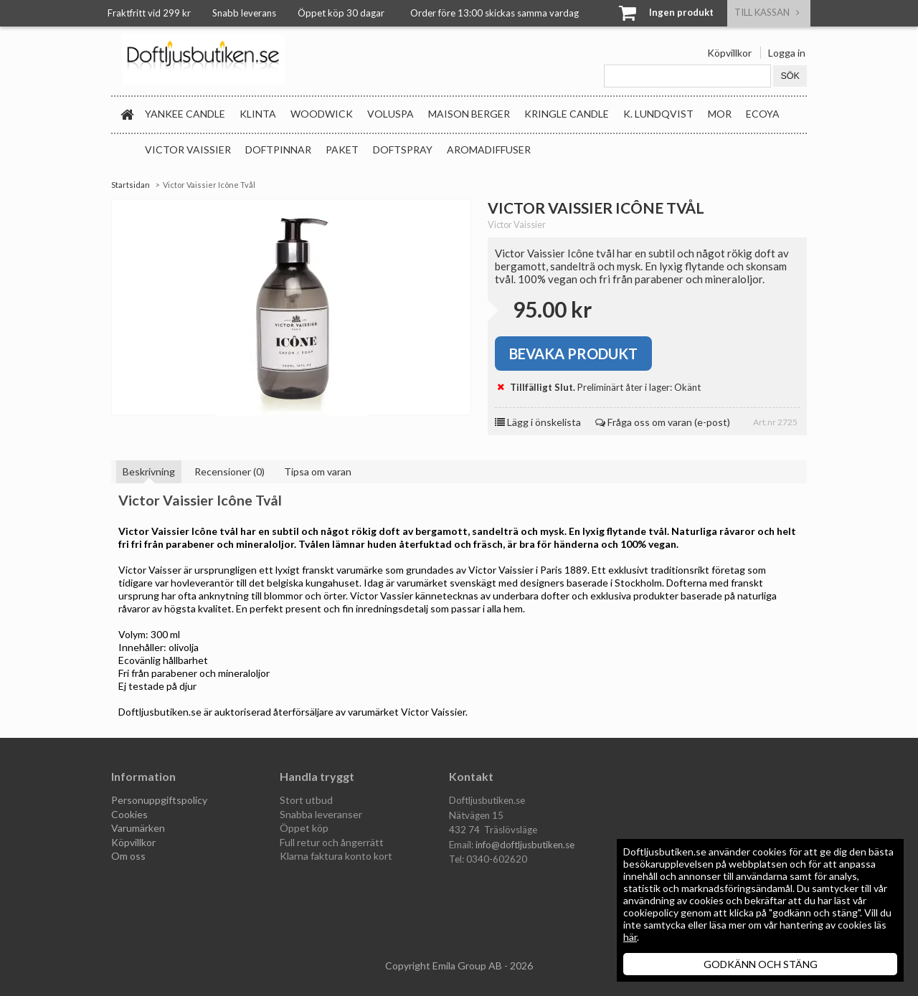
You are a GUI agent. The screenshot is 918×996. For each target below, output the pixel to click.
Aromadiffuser (489, 149)
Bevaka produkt (573, 353)
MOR (720, 114)
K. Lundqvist (658, 114)
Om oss (128, 856)
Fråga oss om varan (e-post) (662, 422)
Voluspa (390, 114)
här (630, 937)
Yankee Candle (185, 114)
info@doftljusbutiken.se (524, 844)
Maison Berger (469, 114)
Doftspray (402, 149)
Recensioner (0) (229, 471)
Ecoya (763, 114)
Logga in (786, 53)
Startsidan (130, 184)
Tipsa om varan (317, 471)
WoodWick (321, 114)
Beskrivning (149, 471)
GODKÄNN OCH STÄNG (761, 964)
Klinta (258, 114)
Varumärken (138, 828)
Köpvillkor (729, 53)
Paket (342, 149)
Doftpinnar (278, 149)
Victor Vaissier (188, 149)
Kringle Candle (566, 114)
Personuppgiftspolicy (159, 800)
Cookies (129, 814)
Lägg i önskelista (538, 422)
